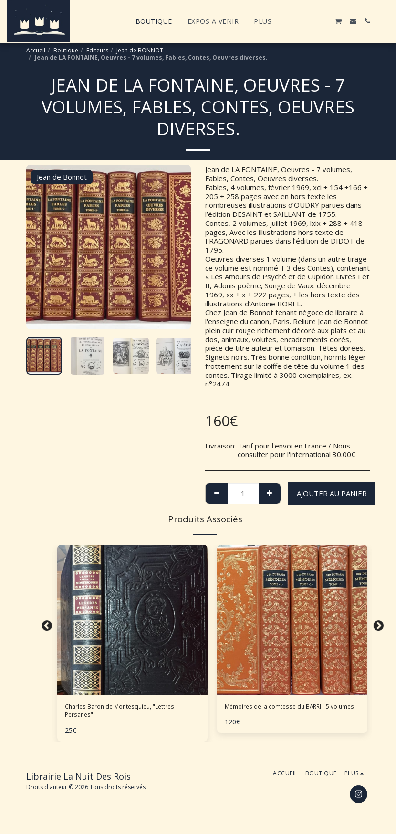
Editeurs (97, 50)
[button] (295, 21)
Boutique (65, 50)
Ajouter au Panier (332, 493)
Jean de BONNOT (139, 50)
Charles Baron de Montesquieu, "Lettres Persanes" (131, 713)
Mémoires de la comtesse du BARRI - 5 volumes (289, 713)
